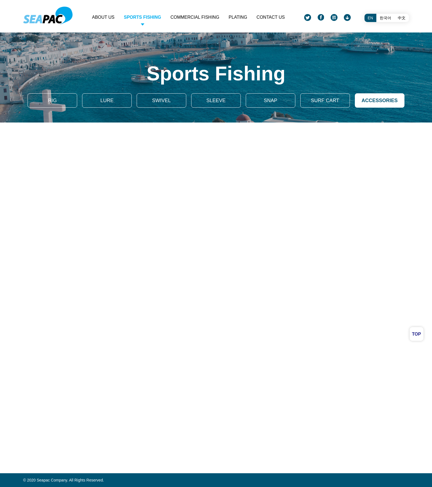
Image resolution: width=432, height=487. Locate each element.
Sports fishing (142, 17)
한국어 (385, 18)
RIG (52, 100)
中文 (402, 18)
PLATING (238, 17)
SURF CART (325, 100)
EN (370, 18)
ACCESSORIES (379, 100)
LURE (107, 100)
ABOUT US (103, 17)
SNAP (270, 100)
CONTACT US (270, 17)
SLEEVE (216, 100)
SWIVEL (161, 100)
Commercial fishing (195, 17)
